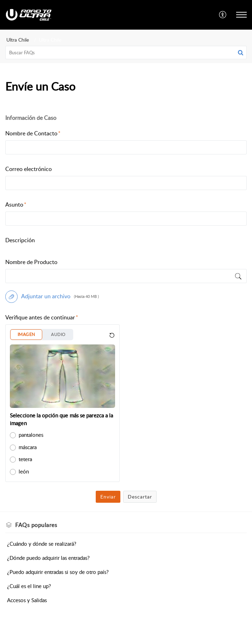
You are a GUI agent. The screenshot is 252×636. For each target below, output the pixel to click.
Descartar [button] (140, 496)
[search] (126, 52)
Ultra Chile (17, 39)
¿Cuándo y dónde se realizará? (41, 543)
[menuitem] (223, 15)
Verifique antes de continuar (41, 317)
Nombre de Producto (31, 262)
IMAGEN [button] (26, 334)
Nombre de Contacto (33, 133)
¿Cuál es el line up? (29, 585)
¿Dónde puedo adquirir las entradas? (48, 557)
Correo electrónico (28, 169)
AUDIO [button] (58, 334)
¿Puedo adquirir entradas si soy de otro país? (58, 571)
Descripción (20, 240)
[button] (240, 52)
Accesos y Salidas (27, 600)
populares (36, 525)
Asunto (15, 204)
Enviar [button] (108, 496)
